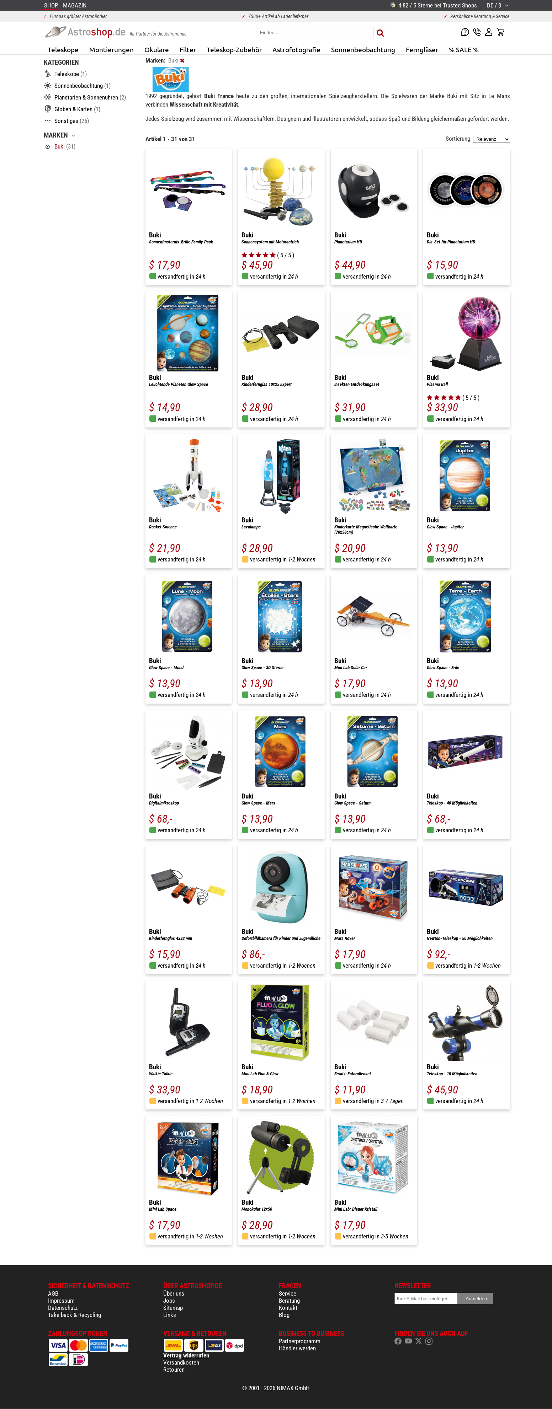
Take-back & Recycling (74, 1314)
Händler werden (297, 1348)
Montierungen (111, 49)
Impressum (61, 1300)
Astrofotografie (296, 49)
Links (169, 1314)
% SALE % (464, 49)
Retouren (174, 1369)
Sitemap (173, 1307)
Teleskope (63, 49)
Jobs (169, 1300)
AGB (53, 1293)
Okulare (156, 49)
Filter (188, 49)
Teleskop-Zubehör (234, 49)
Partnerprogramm (299, 1341)
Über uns (173, 1293)
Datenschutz (63, 1307)
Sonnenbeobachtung (363, 49)
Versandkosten (181, 1362)
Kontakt (288, 1307)
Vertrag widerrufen (186, 1355)
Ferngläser (422, 49)
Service (287, 1293)
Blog (284, 1314)
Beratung (289, 1300)
